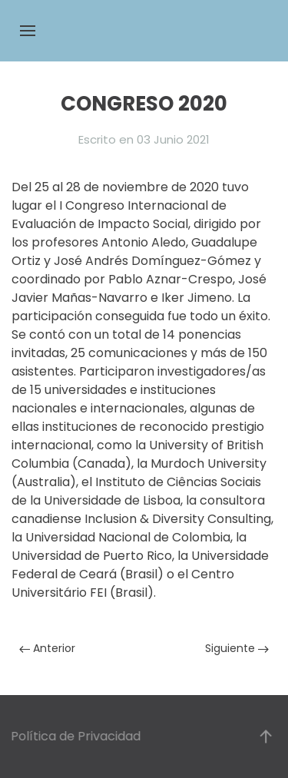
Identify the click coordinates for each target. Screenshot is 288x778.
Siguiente (237, 648)
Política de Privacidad (75, 736)
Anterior (47, 648)
